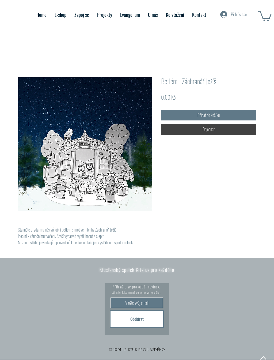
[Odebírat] (137, 319)
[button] (265, 15)
